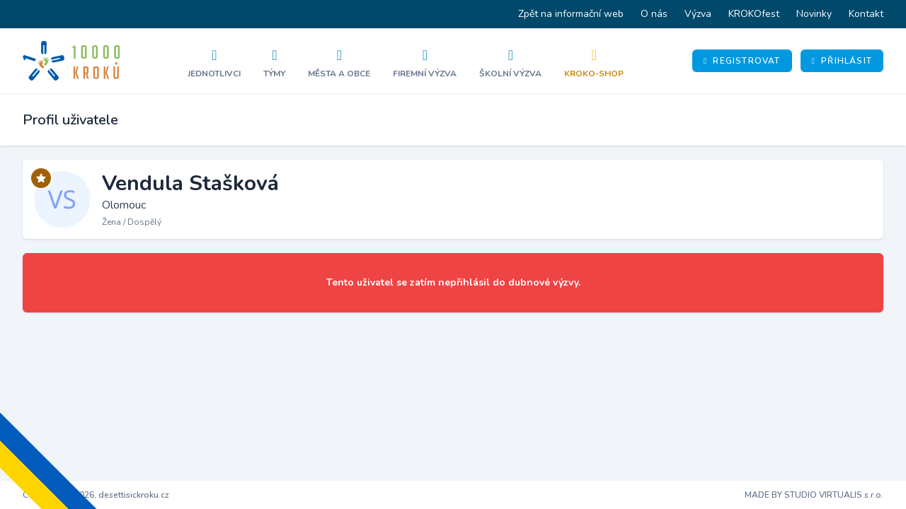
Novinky (814, 14)
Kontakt (866, 14)
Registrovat (742, 60)
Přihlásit (842, 60)
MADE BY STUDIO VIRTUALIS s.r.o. (814, 495)
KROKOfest (753, 14)
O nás (654, 14)
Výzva (697, 14)
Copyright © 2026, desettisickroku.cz (96, 495)
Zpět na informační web (571, 14)
